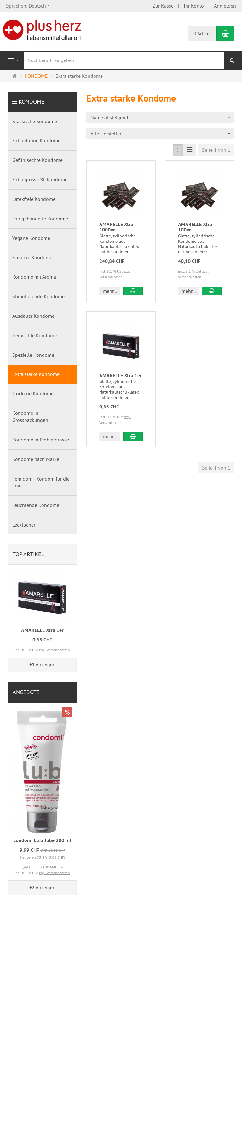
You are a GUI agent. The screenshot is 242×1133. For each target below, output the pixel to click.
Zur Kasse (163, 6)
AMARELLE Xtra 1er (120, 375)
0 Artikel (202, 33)
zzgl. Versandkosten (54, 649)
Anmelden (225, 6)
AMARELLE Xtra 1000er (116, 227)
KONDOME (31, 101)
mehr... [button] (110, 291)
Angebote (26, 692)
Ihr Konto (194, 6)
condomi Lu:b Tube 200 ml (42, 840)
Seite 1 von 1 (216, 150)
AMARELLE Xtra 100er (195, 227)
